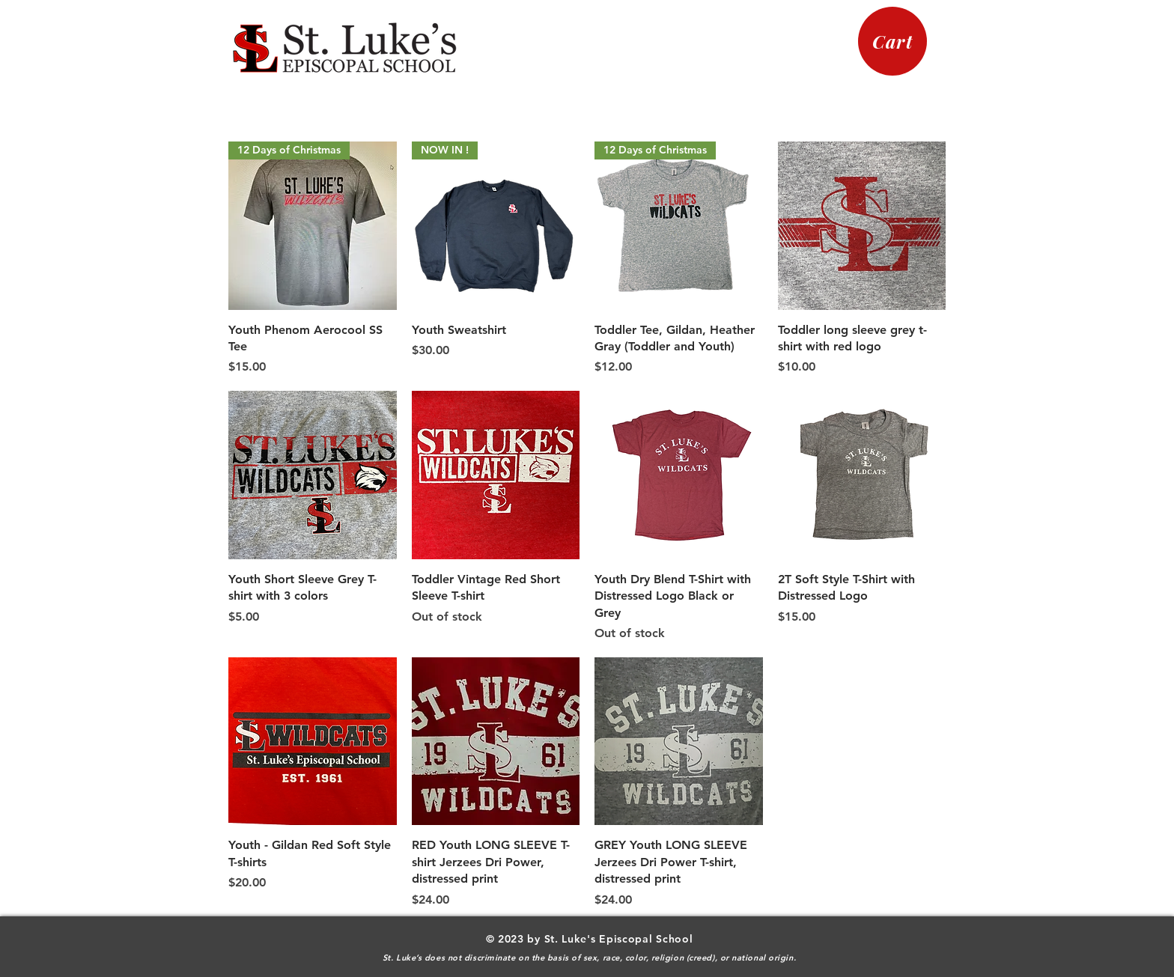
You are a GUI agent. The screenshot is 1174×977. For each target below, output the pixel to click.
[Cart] (892, 41)
